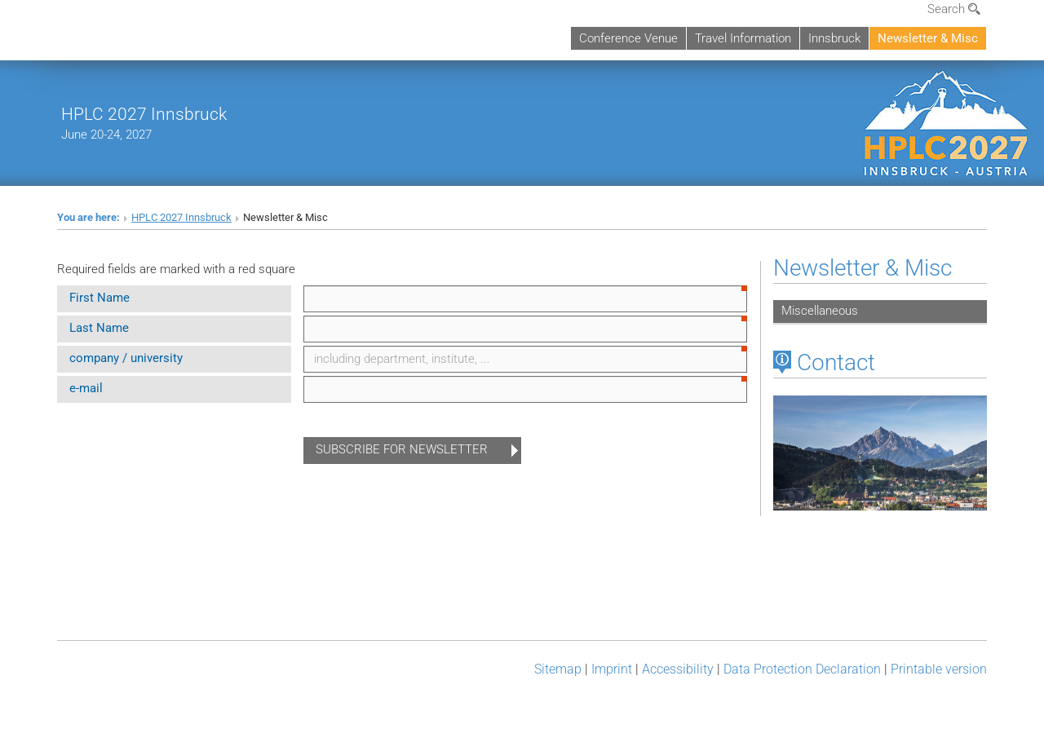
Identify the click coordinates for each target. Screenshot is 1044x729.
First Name (99, 297)
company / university (126, 358)
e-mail (86, 388)
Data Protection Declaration (802, 669)
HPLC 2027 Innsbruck (144, 114)
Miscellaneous (819, 310)
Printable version (939, 669)
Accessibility (678, 669)
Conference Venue (628, 38)
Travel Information (743, 38)
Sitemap (558, 669)
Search (953, 9)
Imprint (611, 669)
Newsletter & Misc (928, 38)
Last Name (99, 327)
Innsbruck (834, 38)
